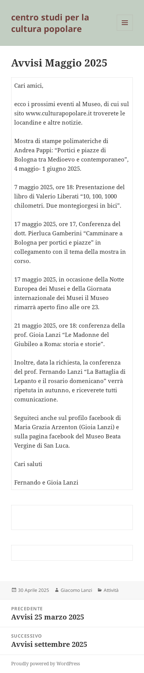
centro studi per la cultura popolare (50, 22)
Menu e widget (125, 30)
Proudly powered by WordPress (45, 663)
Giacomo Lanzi (76, 590)
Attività (111, 590)
